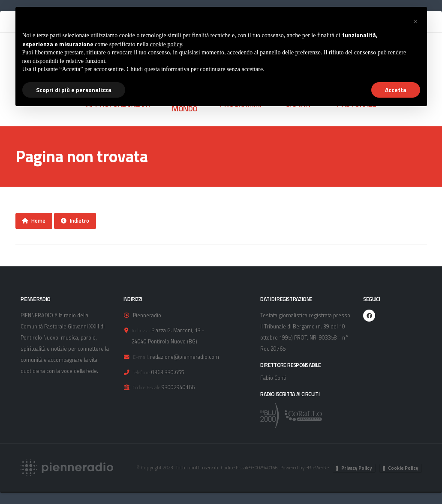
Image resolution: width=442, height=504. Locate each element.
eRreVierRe (317, 467)
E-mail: (141, 357)
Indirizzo (141, 330)
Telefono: (141, 372)
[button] (416, 20)
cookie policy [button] (166, 44)
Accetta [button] (395, 89)
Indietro (75, 220)
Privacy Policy (356, 468)
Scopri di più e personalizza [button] (73, 89)
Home (33, 220)
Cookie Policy (403, 468)
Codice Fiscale (146, 387)
